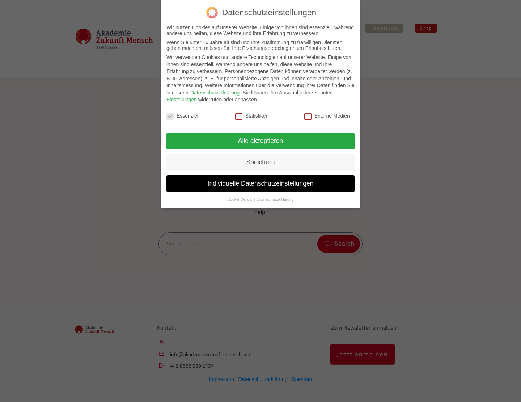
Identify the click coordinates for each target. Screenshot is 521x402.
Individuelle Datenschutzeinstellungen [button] (261, 183)
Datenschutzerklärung (215, 93)
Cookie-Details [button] (240, 199)
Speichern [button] (260, 162)
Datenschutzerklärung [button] (275, 199)
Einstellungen (181, 99)
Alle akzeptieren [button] (260, 140)
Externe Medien (327, 116)
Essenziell (182, 116)
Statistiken (252, 116)
